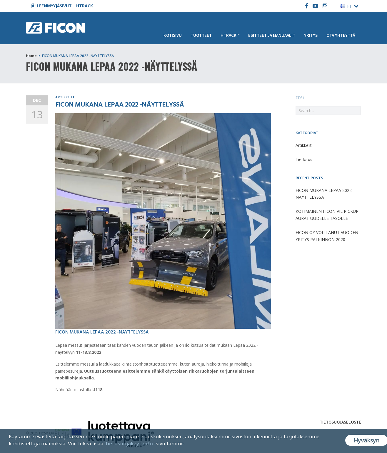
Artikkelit (65, 97)
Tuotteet (201, 35)
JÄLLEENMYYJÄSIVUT (51, 6)
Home (31, 55)
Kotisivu (173, 35)
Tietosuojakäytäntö (129, 443)
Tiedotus (304, 159)
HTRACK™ (230, 35)
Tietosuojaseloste (340, 422)
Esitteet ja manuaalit (271, 35)
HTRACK (84, 6)
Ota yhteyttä (340, 35)
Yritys (311, 35)
